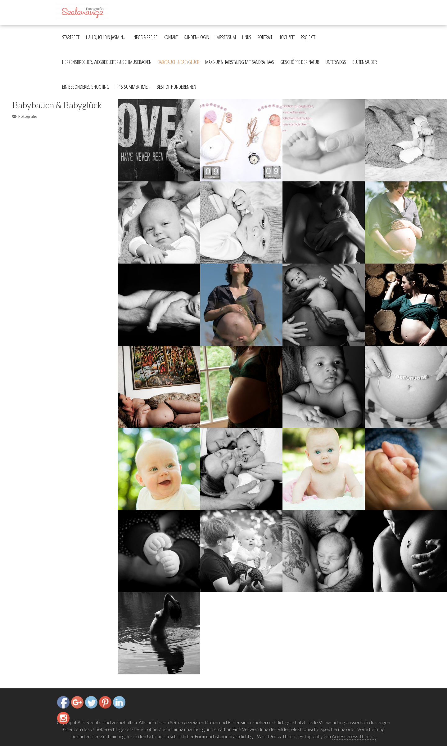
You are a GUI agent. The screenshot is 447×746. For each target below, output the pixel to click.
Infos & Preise (145, 37)
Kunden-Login (196, 37)
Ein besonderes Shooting (85, 86)
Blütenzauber (364, 62)
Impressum (225, 37)
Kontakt (171, 37)
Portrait (264, 37)
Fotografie (27, 116)
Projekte (308, 37)
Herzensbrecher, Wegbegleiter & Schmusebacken (106, 62)
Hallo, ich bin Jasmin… (106, 37)
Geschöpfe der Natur (299, 62)
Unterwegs (335, 62)
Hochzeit (286, 37)
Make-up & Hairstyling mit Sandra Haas (239, 62)
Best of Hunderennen (176, 86)
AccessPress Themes (354, 736)
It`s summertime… (133, 86)
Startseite (71, 37)
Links (246, 37)
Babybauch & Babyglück (178, 62)
